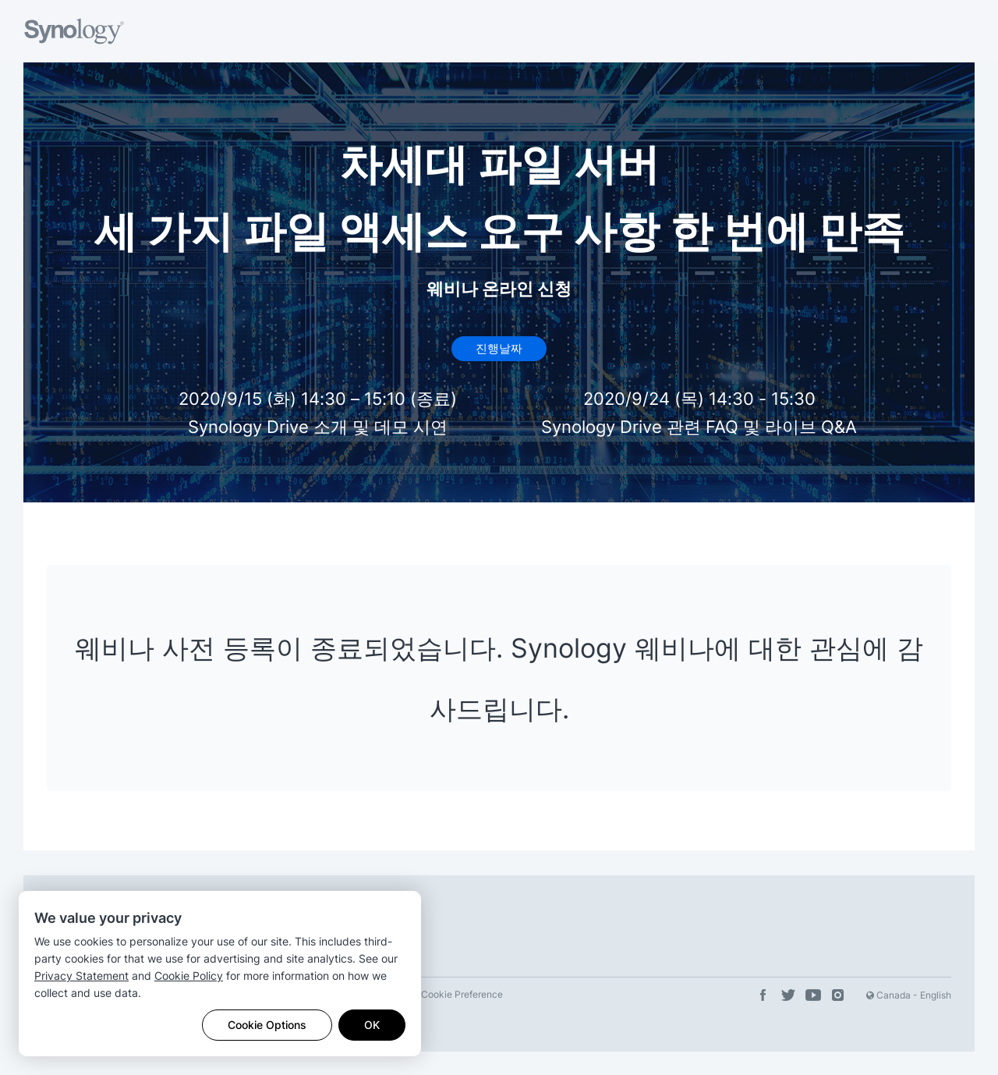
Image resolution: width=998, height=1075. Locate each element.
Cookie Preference (462, 994)
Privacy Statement (81, 975)
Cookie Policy (188, 975)
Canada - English (908, 995)
